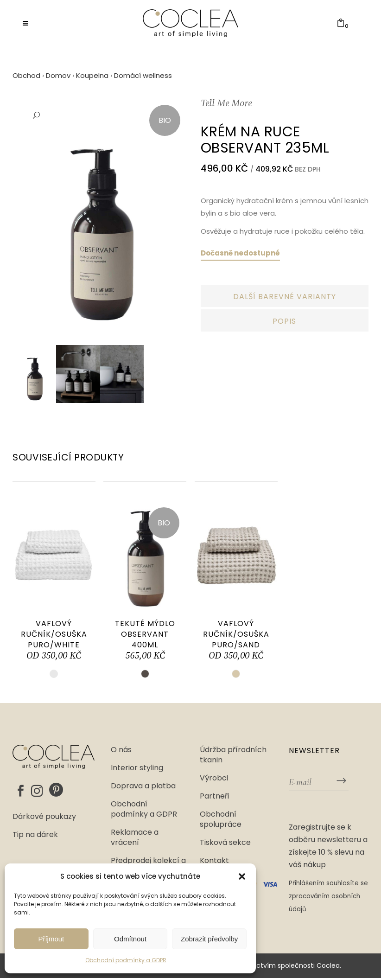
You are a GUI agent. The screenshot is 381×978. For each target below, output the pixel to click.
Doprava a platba (143, 786)
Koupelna (92, 75)
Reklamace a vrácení (135, 837)
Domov (58, 75)
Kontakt (214, 861)
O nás (121, 750)
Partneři (214, 796)
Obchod (26, 75)
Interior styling (137, 768)
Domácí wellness (143, 75)
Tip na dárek (35, 835)
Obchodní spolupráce (220, 819)
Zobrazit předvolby (209, 939)
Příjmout (51, 939)
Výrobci (214, 778)
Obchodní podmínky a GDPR (125, 960)
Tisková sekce (225, 842)
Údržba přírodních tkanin (233, 755)
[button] (242, 876)
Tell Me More (226, 103)
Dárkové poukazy (44, 817)
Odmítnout (130, 939)
